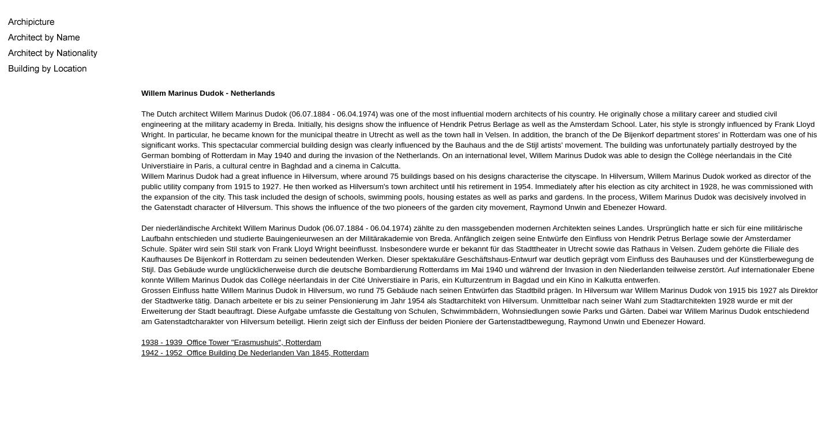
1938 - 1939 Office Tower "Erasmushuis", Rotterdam (231, 342)
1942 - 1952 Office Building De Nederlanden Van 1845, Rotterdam (255, 352)
